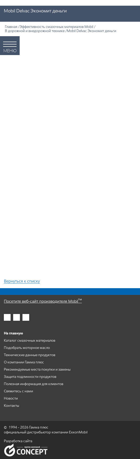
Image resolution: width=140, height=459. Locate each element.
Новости (11, 398)
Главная (11, 27)
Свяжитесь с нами (18, 391)
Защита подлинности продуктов (30, 376)
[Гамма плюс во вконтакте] (25, 317)
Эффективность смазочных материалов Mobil (56, 27)
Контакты (11, 405)
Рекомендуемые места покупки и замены (37, 369)
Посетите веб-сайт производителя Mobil (43, 301)
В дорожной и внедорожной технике (35, 31)
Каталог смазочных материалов (29, 340)
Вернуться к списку (22, 281)
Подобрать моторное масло (27, 348)
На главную (13, 333)
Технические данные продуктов (29, 355)
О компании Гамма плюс (24, 362)
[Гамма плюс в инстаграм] (7, 317)
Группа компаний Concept (26, 449)
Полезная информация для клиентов (33, 384)
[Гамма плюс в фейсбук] (16, 317)
